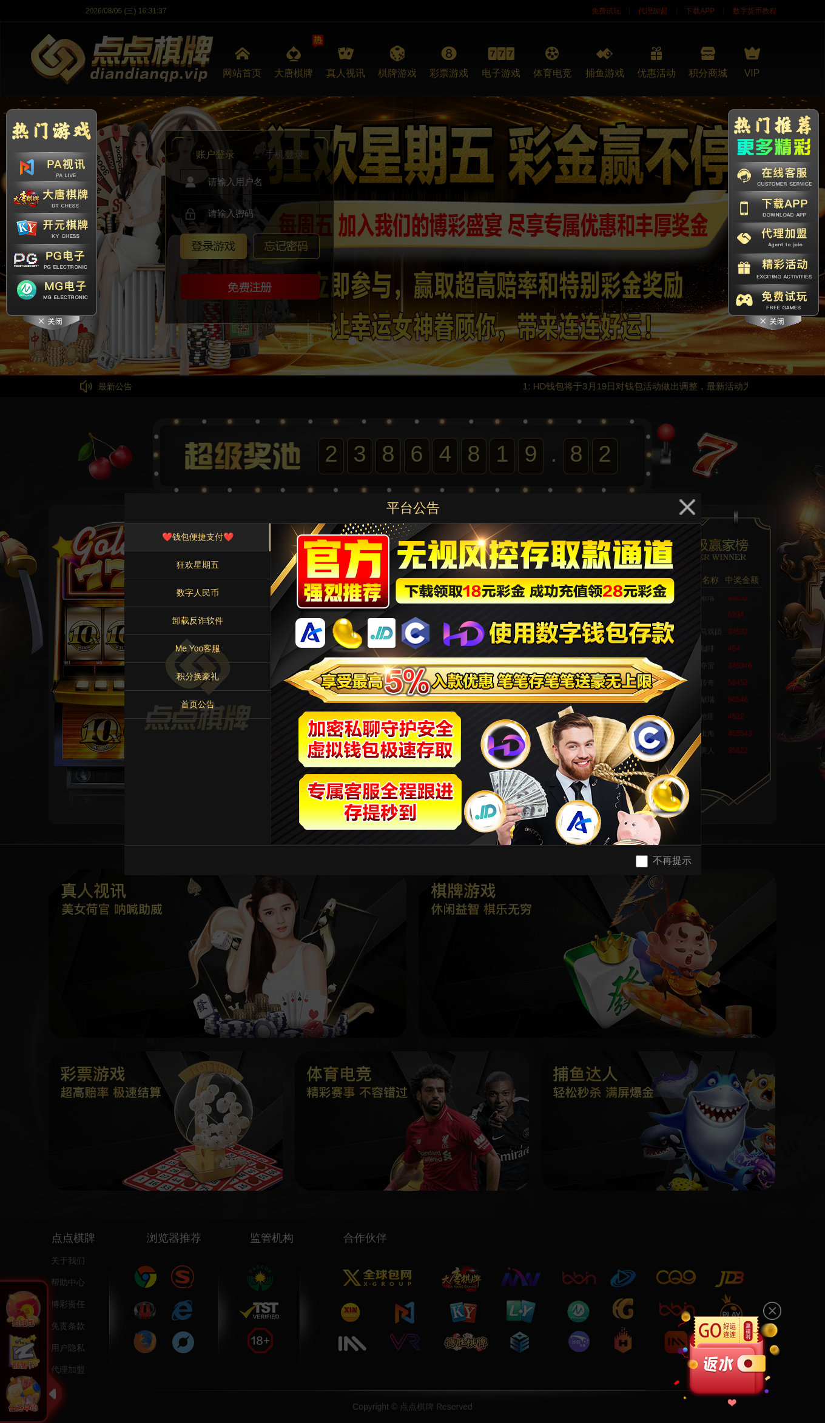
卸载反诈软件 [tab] (197, 620)
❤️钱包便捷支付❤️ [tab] (198, 537)
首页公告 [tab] (198, 704)
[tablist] (197, 684)
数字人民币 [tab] (198, 592)
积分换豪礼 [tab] (198, 676)
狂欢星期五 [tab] (198, 565)
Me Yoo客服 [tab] (198, 648)
